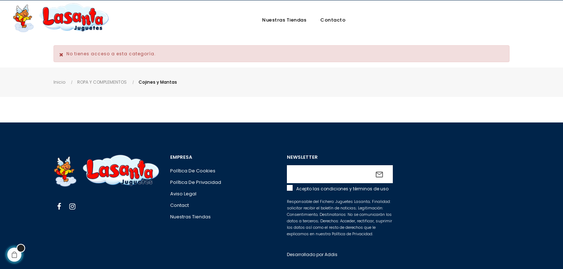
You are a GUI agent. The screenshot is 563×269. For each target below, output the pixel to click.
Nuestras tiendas (190, 216)
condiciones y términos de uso (354, 189)
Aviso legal (183, 193)
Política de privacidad (195, 182)
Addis (331, 254)
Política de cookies (192, 170)
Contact (179, 205)
